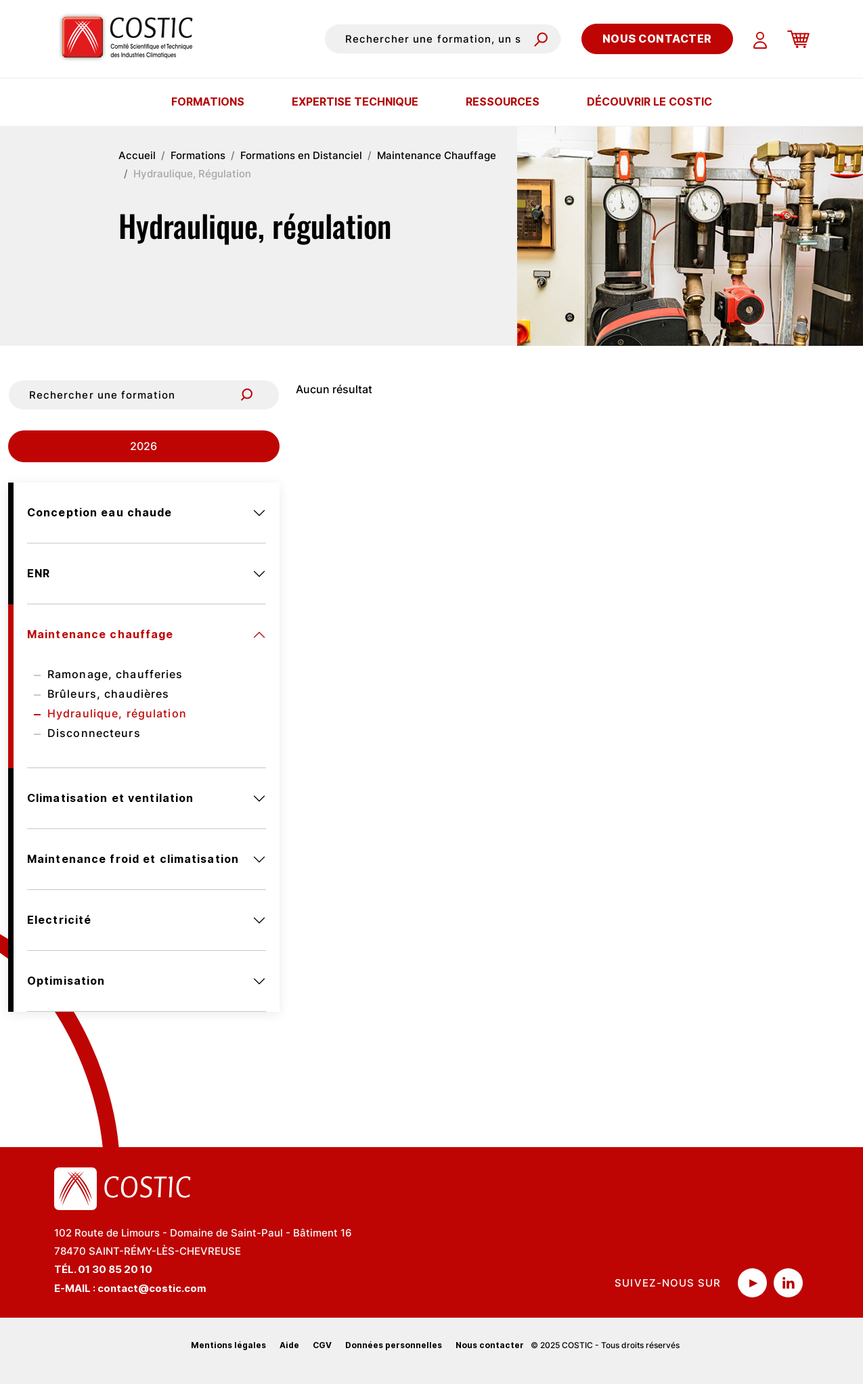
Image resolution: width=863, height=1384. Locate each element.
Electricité (59, 920)
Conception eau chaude (100, 512)
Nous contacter (657, 38)
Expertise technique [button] (355, 101)
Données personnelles (393, 1345)
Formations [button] (207, 101)
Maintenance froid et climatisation (133, 859)
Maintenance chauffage (100, 634)
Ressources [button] (502, 101)
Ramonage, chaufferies (115, 674)
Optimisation (66, 980)
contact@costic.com (151, 1288)
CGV (322, 1345)
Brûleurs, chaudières (108, 693)
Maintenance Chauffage (436, 155)
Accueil (137, 155)
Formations (198, 155)
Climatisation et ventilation (110, 798)
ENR (38, 573)
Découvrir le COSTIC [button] (649, 101)
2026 (143, 446)
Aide (289, 1345)
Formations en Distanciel (301, 155)
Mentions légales (228, 1345)
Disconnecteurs (94, 733)
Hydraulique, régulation (117, 713)
